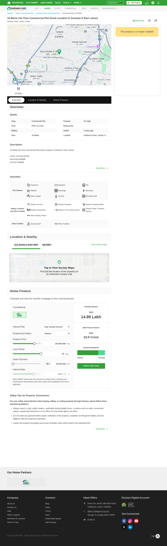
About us (11, 503)
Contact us (12, 507)
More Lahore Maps (99, 244)
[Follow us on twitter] (125, 530)
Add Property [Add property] (50, 522)
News (47, 507)
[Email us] (103, 520)
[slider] (34, 343)
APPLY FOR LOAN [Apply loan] (91, 366)
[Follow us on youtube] (137, 523)
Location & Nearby (37, 100)
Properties (17, 3)
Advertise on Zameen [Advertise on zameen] (16, 518)
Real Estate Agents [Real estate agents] (53, 518)
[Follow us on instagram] (131, 523)
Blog (57, 3)
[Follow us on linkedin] (131, 530)
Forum (48, 511)
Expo (47, 515)
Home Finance (60, 100)
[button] (57, 327)
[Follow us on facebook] (125, 523)
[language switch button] (147, 3)
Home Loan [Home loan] (138, 21)
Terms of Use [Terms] (13, 522)
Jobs (9, 511)
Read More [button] (102, 168)
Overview (16, 100)
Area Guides (46, 3)
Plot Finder (32, 3)
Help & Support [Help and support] (13, 515)
